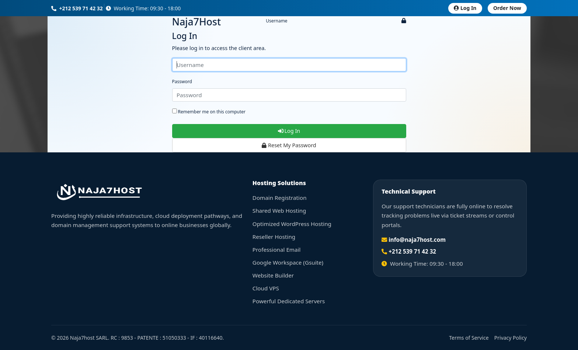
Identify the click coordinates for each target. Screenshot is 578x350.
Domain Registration (280, 197)
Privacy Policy (510, 337)
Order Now (507, 7)
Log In (465, 7)
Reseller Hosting (274, 236)
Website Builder (273, 275)
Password (182, 81)
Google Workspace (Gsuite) (288, 262)
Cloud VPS (266, 288)
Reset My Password (289, 145)
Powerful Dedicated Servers (289, 301)
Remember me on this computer (209, 112)
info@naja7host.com (417, 239)
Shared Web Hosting (279, 210)
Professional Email (277, 249)
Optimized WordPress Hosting (292, 223)
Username (276, 21)
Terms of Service (468, 337)
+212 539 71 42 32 (77, 8)
